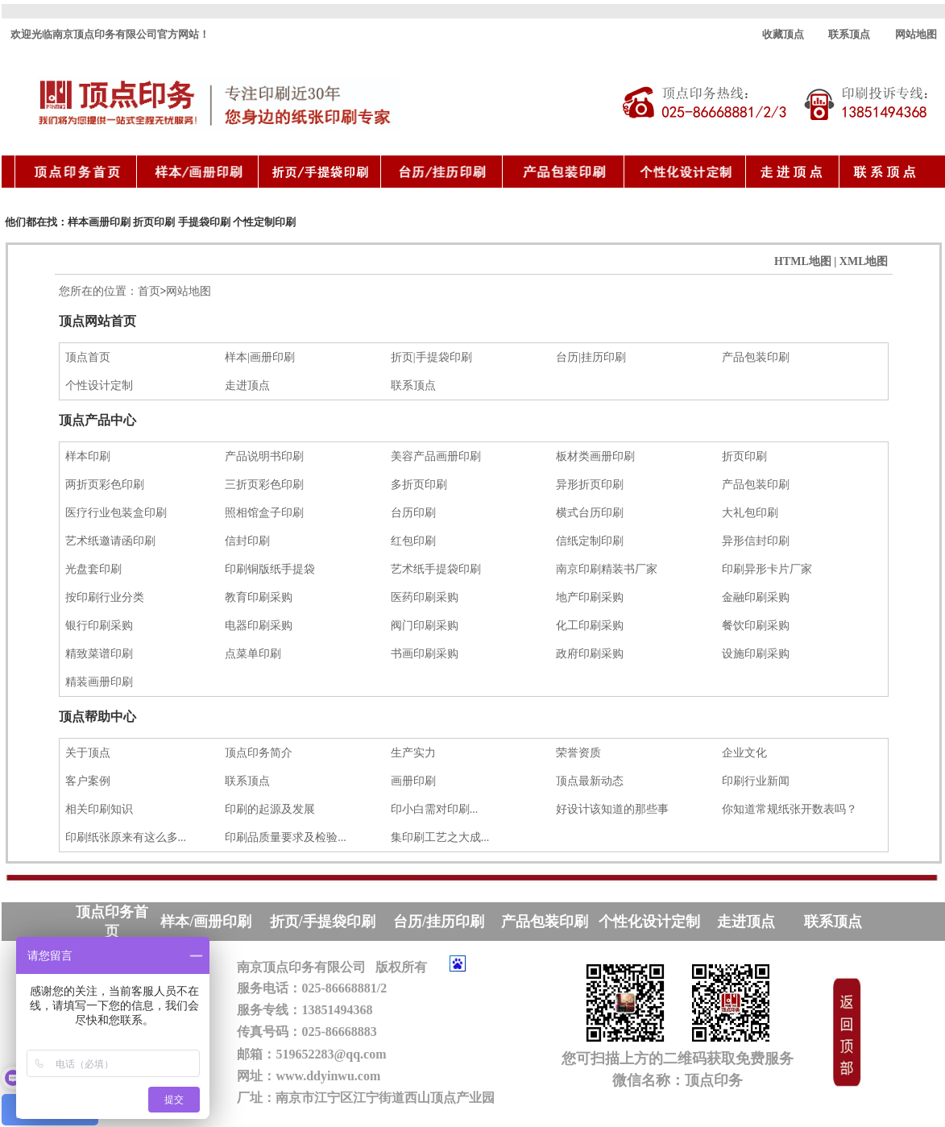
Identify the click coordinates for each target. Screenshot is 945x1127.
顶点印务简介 (258, 753)
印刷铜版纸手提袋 (270, 569)
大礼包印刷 (750, 513)
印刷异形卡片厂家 (767, 569)
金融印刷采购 (756, 597)
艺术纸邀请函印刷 (110, 541)
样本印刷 (87, 456)
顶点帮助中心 (97, 716)
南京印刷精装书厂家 (606, 569)
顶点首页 (87, 357)
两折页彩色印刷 (104, 485)
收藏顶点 (783, 34)
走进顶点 (247, 385)
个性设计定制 (99, 385)
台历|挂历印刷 (591, 357)
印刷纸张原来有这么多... (123, 837)
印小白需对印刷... (435, 809)
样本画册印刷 (99, 222)
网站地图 (916, 34)
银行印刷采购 (99, 625)
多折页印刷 (419, 485)
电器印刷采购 (258, 625)
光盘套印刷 (93, 569)
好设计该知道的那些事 (612, 809)
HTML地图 (802, 261)
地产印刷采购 (590, 597)
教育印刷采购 (258, 597)
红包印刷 (413, 541)
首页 (149, 291)
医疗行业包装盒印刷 (113, 513)
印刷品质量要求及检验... (285, 837)
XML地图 (864, 261)
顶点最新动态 (590, 781)
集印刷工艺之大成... (440, 837)
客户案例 (87, 781)
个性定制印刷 (264, 222)
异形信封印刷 (756, 541)
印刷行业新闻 (756, 781)
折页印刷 (154, 222)
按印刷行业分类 (104, 597)
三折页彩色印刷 (264, 485)
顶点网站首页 (97, 321)
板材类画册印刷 (595, 456)
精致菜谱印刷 (99, 654)
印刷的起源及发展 (270, 809)
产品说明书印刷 (264, 456)
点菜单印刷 (253, 654)
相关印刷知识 (99, 809)
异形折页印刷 (590, 485)
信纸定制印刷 (590, 541)
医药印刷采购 (424, 597)
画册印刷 (413, 781)
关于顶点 (87, 753)
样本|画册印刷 (260, 357)
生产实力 (413, 753)
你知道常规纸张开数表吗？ (789, 809)
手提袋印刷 (204, 222)
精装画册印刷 (99, 682)
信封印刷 (247, 541)
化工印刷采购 (590, 625)
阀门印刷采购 (424, 625)
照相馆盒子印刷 (264, 513)
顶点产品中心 (97, 420)
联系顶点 (849, 34)
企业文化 (744, 753)
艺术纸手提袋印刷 (436, 569)
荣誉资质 (578, 753)
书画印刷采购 (424, 654)
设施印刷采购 (756, 654)
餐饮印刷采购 (756, 625)
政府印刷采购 (590, 654)
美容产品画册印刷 (436, 456)
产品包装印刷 (756, 357)
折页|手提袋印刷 (431, 357)
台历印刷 (413, 513)
